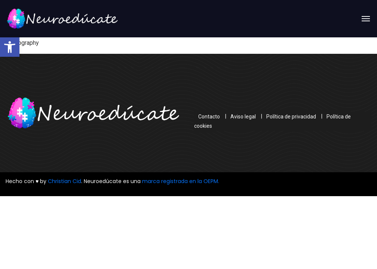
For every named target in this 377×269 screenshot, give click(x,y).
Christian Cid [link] (64, 181)
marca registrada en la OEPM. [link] (180, 181)
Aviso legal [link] (243, 116)
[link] (9, 47)
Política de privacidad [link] (291, 116)
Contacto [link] (209, 116)
